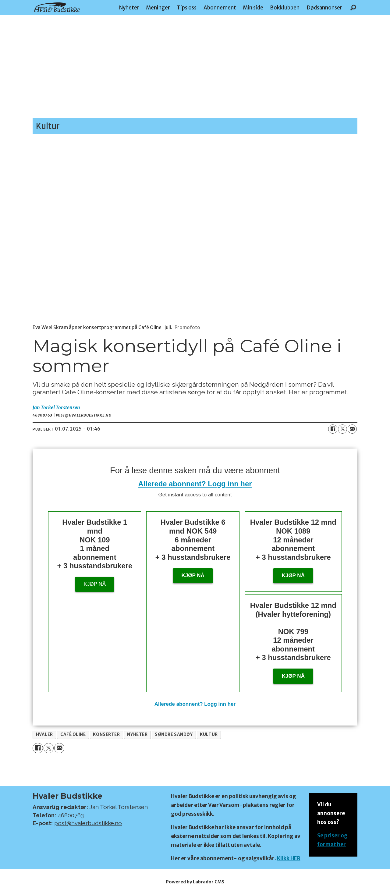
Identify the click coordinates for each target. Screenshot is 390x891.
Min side (253, 7)
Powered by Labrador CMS (195, 882)
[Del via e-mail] (352, 429)
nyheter (137, 734)
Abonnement (220, 7)
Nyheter (129, 7)
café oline (73, 734)
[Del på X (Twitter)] (342, 429)
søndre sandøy (174, 734)
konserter (106, 734)
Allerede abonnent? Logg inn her (195, 484)
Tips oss (187, 7)
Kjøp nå (95, 584)
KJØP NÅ (293, 676)
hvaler (44, 734)
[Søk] (353, 7)
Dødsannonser (324, 7)
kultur (209, 734)
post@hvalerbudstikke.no (88, 823)
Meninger (158, 7)
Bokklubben (285, 7)
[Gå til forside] (57, 7)
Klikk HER (288, 858)
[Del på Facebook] (332, 429)
